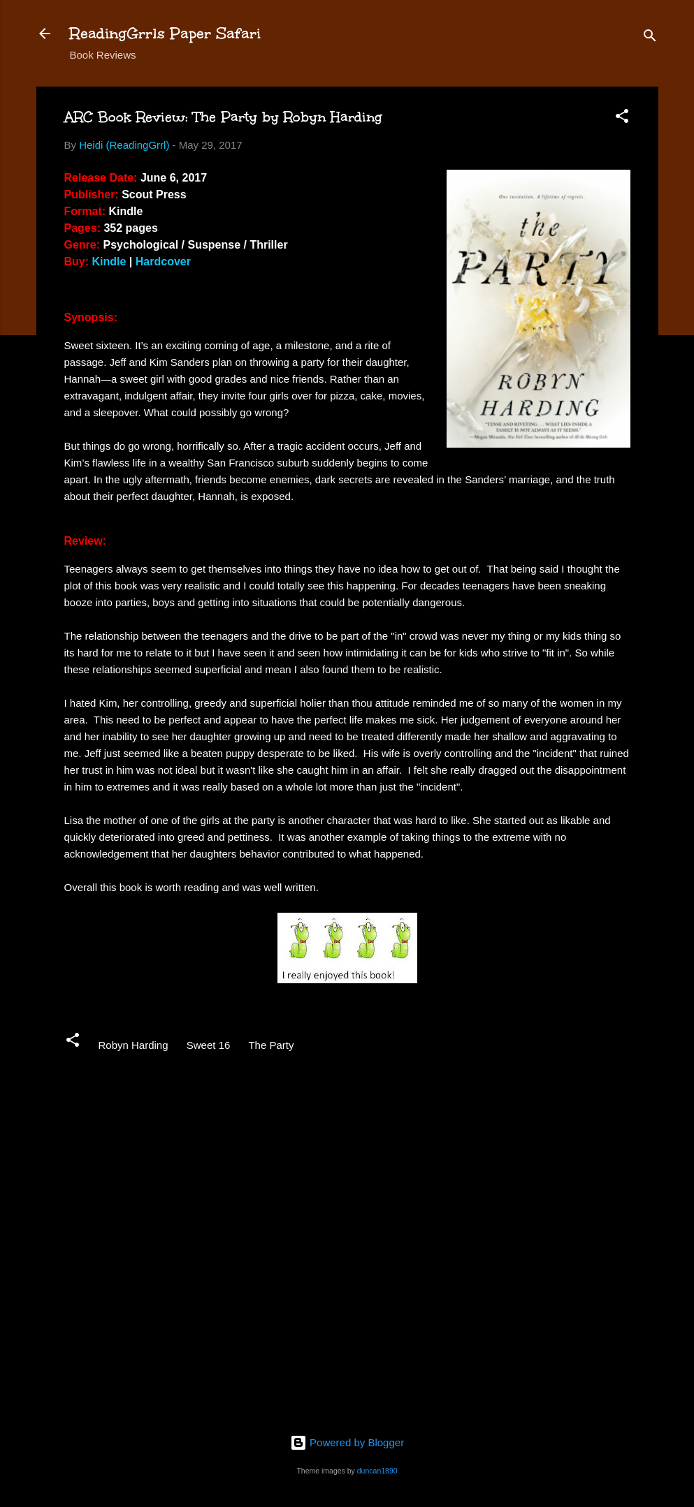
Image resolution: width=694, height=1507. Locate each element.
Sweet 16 (209, 1045)
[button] (622, 118)
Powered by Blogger (347, 1442)
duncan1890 (377, 1470)
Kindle (109, 261)
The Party (271, 1045)
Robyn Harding (133, 1045)
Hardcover (163, 261)
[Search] (650, 38)
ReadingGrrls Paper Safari (165, 33)
